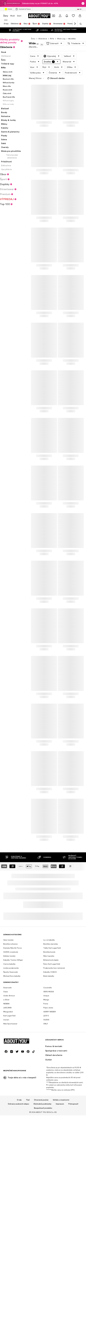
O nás (19, 1100)
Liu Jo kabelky (49, 940)
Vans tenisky (8, 940)
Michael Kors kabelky (12, 976)
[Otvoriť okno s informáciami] (83, 3)
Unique (46, 996)
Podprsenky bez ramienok (54, 968)
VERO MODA (48, 992)
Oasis (5, 992)
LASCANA (7, 1008)
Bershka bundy (49, 952)
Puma (45, 1004)
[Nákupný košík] (80, 15)
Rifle (52, 39)
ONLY (45, 1024)
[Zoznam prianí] (73, 15)
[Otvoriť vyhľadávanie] (79, 24)
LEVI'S (46, 1016)
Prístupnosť (73, 1104)
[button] (54, 43)
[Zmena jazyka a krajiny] (79, 9)
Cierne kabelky (9, 964)
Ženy (5, 16)
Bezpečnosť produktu (43, 1108)
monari (6, 1020)
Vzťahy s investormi (61, 1100)
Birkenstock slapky (51, 960)
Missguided (8, 1012)
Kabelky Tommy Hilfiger (13, 960)
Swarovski (7, 988)
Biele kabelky (48, 976)
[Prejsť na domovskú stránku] (39, 15)
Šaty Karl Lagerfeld (51, 964)
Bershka (72, 39)
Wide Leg (61, 39)
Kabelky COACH (50, 972)
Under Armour (9, 996)
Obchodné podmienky (42, 1104)
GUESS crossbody (10, 952)
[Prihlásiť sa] (60, 15)
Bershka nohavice (10, 944)
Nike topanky (48, 956)
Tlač (28, 1100)
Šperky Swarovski (10, 972)
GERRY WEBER (49, 1012)
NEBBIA (6, 1004)
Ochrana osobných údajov (18, 1104)
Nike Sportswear (10, 1024)
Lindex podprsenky (11, 968)
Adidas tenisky (9, 956)
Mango (46, 1000)
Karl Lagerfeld (9, 1016)
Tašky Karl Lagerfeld (52, 948)
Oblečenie (42, 39)
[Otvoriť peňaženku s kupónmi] (53, 15)
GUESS (46, 1020)
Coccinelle (47, 988)
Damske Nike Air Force (12, 948)
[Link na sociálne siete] (6, 1051)
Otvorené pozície (41, 1100)
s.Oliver (6, 1000)
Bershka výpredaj (50, 944)
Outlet (8, 9)
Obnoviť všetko (56, 78)
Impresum (60, 1104)
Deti (19, 16)
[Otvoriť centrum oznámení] (66, 15)
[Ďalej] (75, 23)
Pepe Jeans (48, 1008)
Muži (12, 16)
